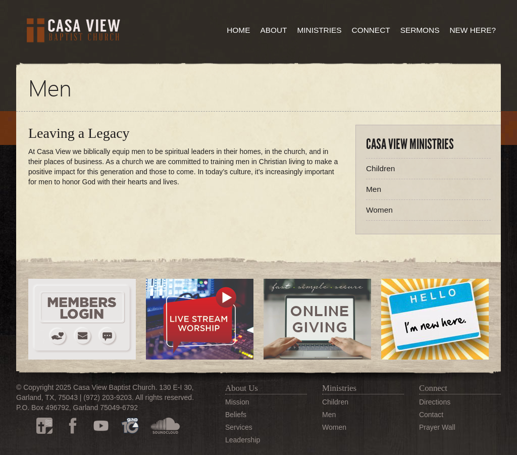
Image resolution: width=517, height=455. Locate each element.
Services (238, 427)
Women (379, 210)
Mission (237, 402)
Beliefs (235, 415)
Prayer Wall (437, 427)
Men (373, 189)
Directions (434, 402)
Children (380, 168)
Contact (431, 415)
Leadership (242, 440)
